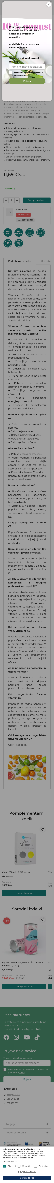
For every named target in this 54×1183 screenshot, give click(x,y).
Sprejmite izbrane (27, 1171)
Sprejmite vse (27, 1178)
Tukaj (24, 75)
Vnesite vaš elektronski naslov (24, 60)
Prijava (27, 80)
